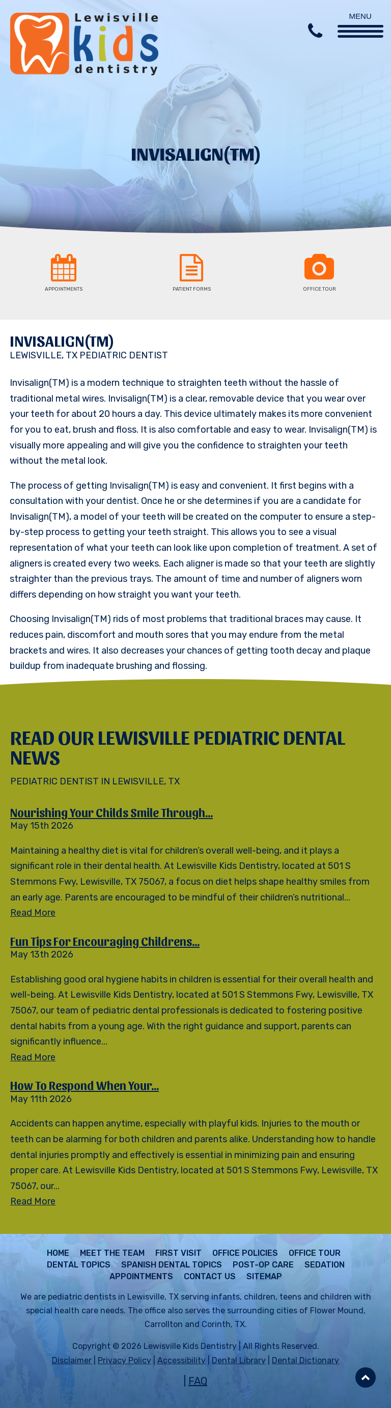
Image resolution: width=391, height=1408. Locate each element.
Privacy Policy (124, 1360)
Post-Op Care (263, 1265)
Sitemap (264, 1277)
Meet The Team (112, 1253)
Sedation (324, 1265)
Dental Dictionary (305, 1360)
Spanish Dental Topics (171, 1265)
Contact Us (210, 1277)
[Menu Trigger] (360, 19)
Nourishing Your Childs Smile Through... (111, 812)
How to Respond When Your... (84, 1085)
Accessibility (181, 1360)
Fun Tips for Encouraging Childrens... (105, 941)
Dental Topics (78, 1265)
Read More (32, 912)
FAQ (197, 1381)
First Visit (178, 1253)
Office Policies (245, 1253)
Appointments (141, 1277)
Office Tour (315, 1253)
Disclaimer (72, 1360)
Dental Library (239, 1360)
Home (58, 1253)
